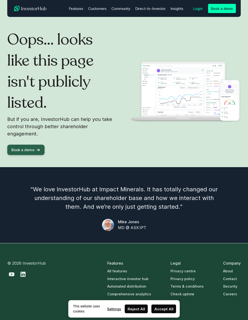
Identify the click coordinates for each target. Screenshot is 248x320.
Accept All (163, 309)
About (228, 271)
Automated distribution (126, 286)
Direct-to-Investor (150, 8)
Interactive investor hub (127, 279)
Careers (230, 294)
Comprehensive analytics (129, 294)
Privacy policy (182, 279)
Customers (97, 8)
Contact (230, 279)
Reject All (136, 309)
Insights (176, 8)
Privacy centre (183, 271)
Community (120, 8)
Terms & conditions (187, 286)
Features (76, 8)
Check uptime (182, 294)
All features (117, 271)
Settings (114, 309)
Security (230, 286)
